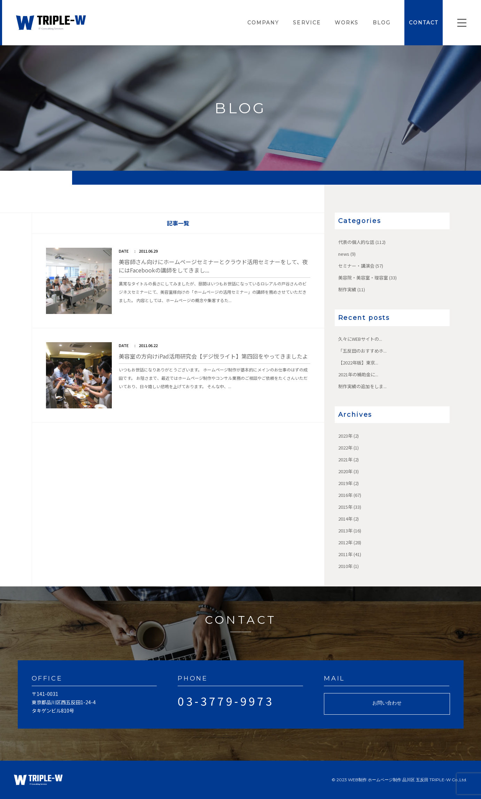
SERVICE (307, 22)
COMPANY (263, 22)
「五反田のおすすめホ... (362, 350)
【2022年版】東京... (358, 362)
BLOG (381, 22)
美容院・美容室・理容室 (363, 277)
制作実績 (347, 289)
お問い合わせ (387, 703)
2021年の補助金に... (358, 374)
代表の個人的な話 (356, 242)
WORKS (347, 22)
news (343, 254)
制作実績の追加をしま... (362, 386)
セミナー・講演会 (356, 265)
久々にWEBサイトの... (360, 339)
